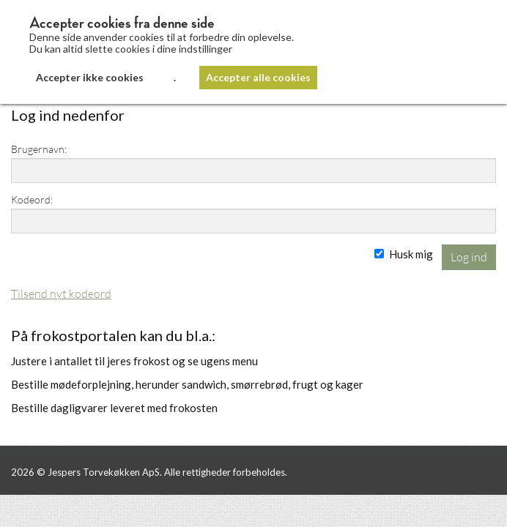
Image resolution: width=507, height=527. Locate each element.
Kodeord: (32, 200)
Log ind (469, 257)
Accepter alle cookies (258, 77)
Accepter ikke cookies (90, 77)
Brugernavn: (39, 149)
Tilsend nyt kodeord (61, 293)
